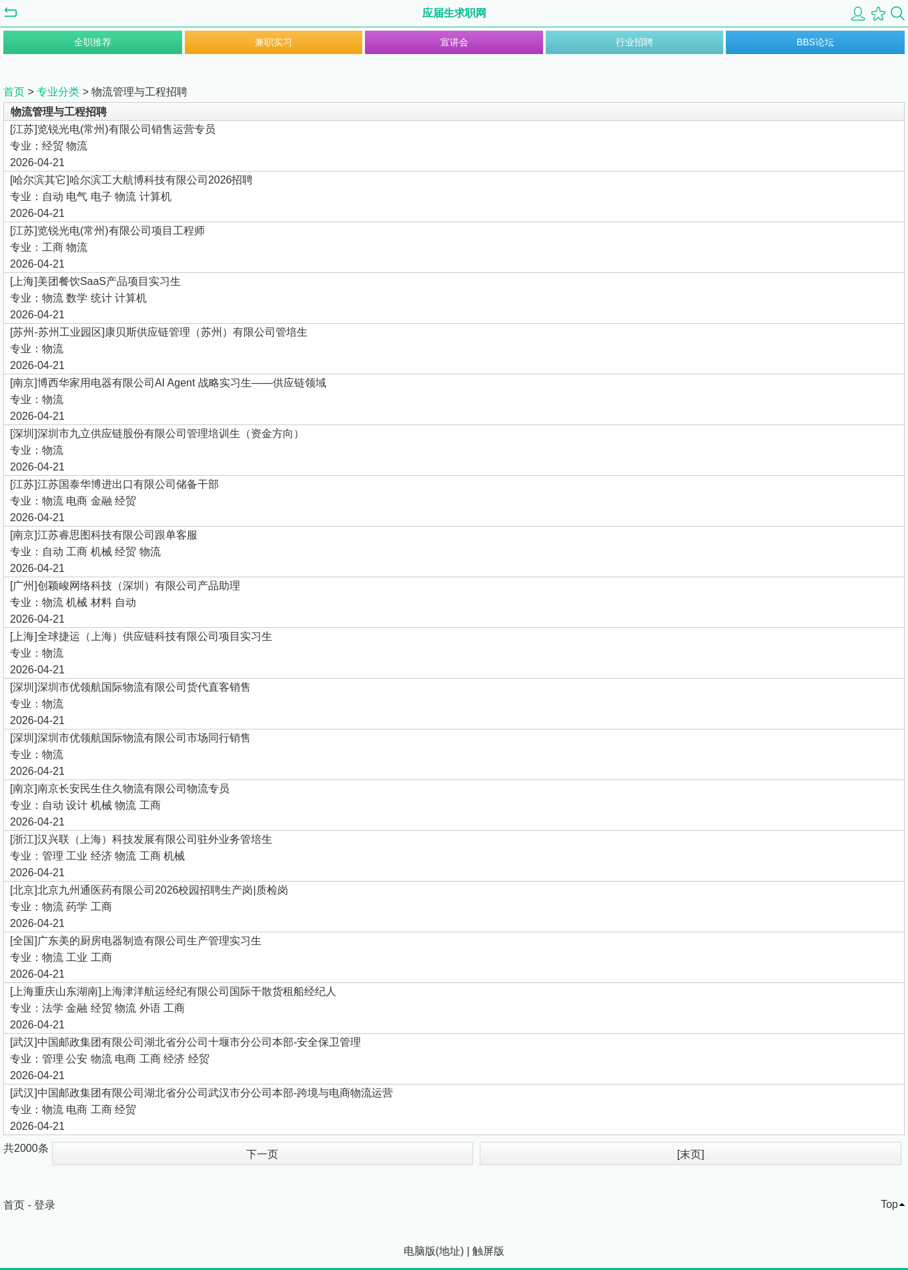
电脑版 (420, 1251)
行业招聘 (634, 42)
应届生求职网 (454, 13)
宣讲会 (454, 42)
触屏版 (488, 1251)
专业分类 (58, 91)
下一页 (262, 1154)
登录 (44, 1205)
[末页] (691, 1154)
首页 (14, 91)
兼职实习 (273, 42)
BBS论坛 (815, 42)
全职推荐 (92, 42)
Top (889, 1204)
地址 (449, 1251)
